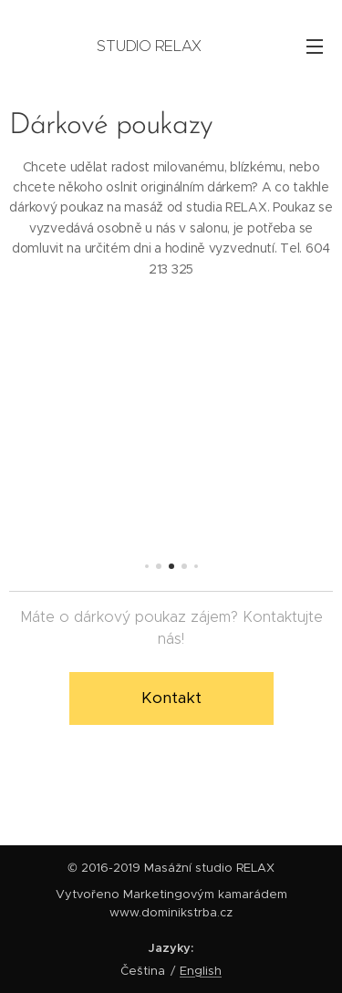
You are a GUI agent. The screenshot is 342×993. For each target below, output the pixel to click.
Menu (314, 46)
